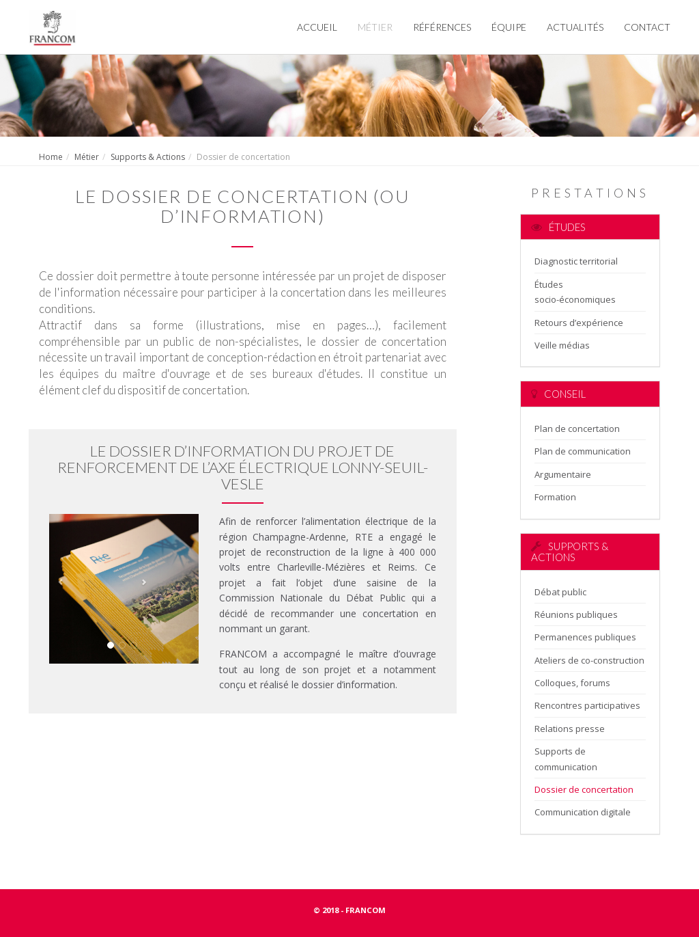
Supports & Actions (148, 157)
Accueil (317, 27)
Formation (555, 497)
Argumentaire (562, 474)
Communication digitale (582, 812)
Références (442, 27)
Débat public (560, 592)
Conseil (558, 394)
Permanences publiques (585, 637)
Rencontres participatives (587, 705)
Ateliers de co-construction (589, 660)
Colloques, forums (572, 683)
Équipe (508, 27)
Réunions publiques (576, 614)
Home (51, 157)
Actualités (575, 27)
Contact (647, 27)
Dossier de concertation (583, 789)
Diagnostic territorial (576, 261)
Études (558, 227)
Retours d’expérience (578, 322)
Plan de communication (582, 451)
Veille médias (562, 345)
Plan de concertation (577, 428)
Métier (375, 27)
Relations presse (569, 728)
